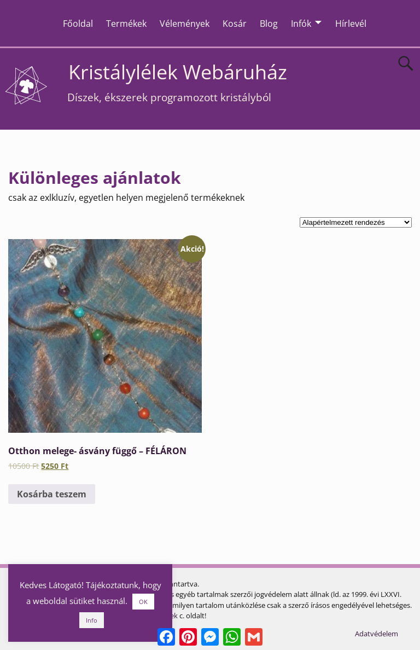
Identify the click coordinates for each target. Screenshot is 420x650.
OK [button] (143, 601)
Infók (301, 24)
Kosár (235, 24)
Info (91, 620)
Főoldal (78, 24)
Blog (269, 24)
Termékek (126, 24)
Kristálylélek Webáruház (177, 72)
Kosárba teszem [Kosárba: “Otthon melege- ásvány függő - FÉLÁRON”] (51, 494)
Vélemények (184, 24)
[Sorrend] (356, 222)
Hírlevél (350, 24)
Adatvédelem (376, 634)
